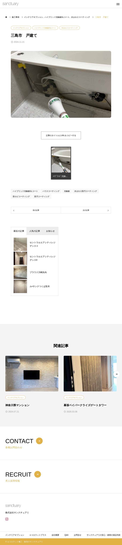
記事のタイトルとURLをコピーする (61, 135)
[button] (116, 374)
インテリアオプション (21, 28)
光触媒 (67, 191)
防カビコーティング (21, 196)
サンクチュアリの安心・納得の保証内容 (103, 535)
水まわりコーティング (70, 28)
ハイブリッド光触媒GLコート (45, 28)
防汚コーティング (41, 196)
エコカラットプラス (37, 535)
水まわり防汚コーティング (85, 191)
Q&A (66, 535)
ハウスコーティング (51, 191)
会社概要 (55, 535)
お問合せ (77, 535)
